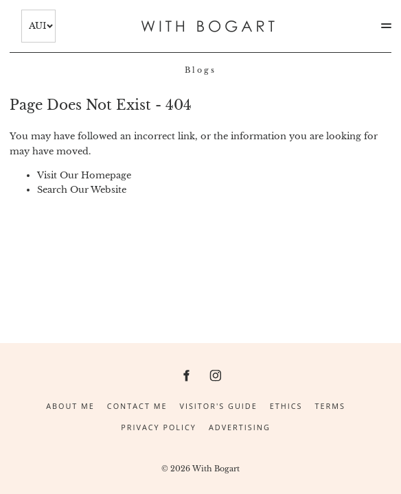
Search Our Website (81, 190)
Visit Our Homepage (84, 175)
